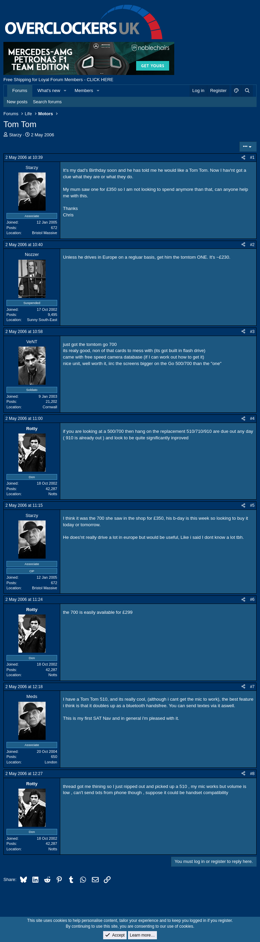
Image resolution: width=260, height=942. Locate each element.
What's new (48, 90)
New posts (17, 101)
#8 (252, 773)
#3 (252, 331)
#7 (252, 686)
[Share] (243, 158)
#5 (252, 505)
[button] (65, 90)
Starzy (15, 134)
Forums (19, 90)
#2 (252, 244)
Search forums (47, 101)
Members (84, 90)
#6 (252, 599)
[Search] (247, 90)
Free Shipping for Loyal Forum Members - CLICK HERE (58, 79)
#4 (252, 418)
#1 (252, 157)
